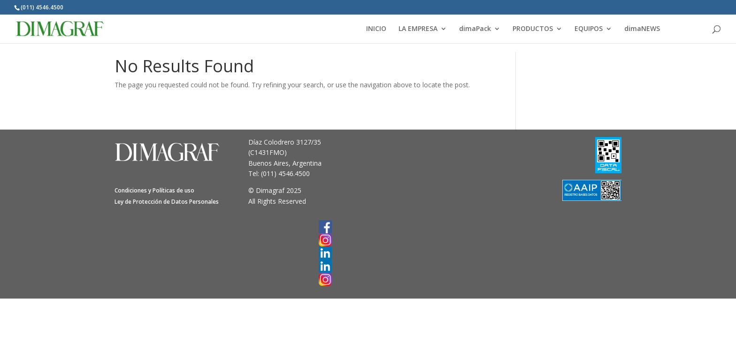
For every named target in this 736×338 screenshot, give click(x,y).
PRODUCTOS (533, 29)
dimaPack (475, 29)
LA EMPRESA (418, 29)
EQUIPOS (589, 29)
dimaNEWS (642, 29)
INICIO (376, 29)
